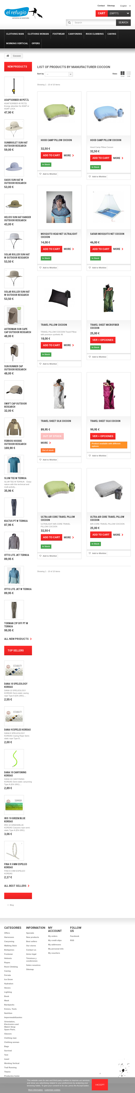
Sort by (40, 74)
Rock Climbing (11, 967)
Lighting (8, 992)
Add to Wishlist (49, 174)
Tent (6, 1055)
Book (6, 996)
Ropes (7, 962)
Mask (6, 1000)
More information (35, 1090)
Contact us (31, 950)
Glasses (8, 1034)
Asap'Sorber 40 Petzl (16, 99)
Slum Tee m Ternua (15, 478)
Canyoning (9, 941)
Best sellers (31, 941)
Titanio (7, 1072)
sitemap (111, 6)
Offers (7, 933)
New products (17, 66)
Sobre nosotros (33, 965)
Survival (8, 1051)
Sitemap (30, 969)
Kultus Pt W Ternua (16, 521)
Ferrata (7, 975)
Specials (30, 933)
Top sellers (16, 650)
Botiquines (9, 950)
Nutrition (8, 1013)
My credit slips (55, 940)
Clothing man (10, 1038)
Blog (12, 905)
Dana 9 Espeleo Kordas (17, 729)
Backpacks (9, 1005)
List (129, 74)
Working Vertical (11, 1063)
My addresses (54, 945)
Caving (7, 971)
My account (55, 929)
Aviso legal (31, 954)
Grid (122, 74)
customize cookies (52, 1090)
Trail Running (10, 1067)
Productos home (12, 1076)
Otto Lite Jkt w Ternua (17, 589)
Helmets (8, 958)
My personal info (55, 949)
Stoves (7, 988)
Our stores (31, 946)
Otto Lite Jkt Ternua (16, 555)
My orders (52, 936)
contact (101, 6)
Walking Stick (10, 946)
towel (6, 1059)
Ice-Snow (8, 979)
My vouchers (54, 953)
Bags (6, 1046)
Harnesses (9, 937)
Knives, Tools (10, 1009)
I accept (99, 1085)
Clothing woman (11, 1042)
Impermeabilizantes (13, 1017)
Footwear (8, 954)
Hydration (8, 984)
